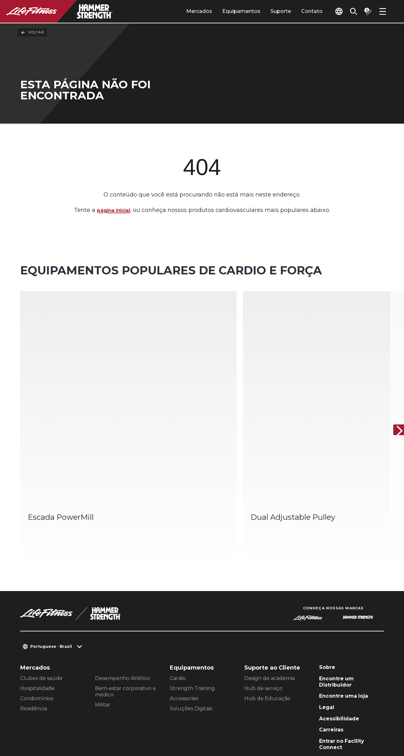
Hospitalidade (37, 608)
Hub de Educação (267, 618)
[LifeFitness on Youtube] (368, 722)
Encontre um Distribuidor (338, 603)
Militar (102, 624)
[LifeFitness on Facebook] (300, 722)
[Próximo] (394, 390)
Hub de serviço (263, 608)
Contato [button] (31, 715)
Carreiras (332, 655)
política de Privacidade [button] (51, 726)
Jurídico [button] (102, 726)
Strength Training (192, 608)
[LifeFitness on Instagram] (323, 722)
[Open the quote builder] (366, 11)
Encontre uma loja (346, 618)
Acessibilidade (341, 642)
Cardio (178, 598)
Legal (327, 630)
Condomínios (36, 618)
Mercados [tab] (188, 11)
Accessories (184, 618)
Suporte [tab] (270, 11)
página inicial (113, 210)
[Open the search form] (349, 11)
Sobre (328, 587)
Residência (33, 628)
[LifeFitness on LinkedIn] (277, 722)
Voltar (32, 32)
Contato (301, 11)
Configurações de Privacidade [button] (91, 715)
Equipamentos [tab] (230, 11)
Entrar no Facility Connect (344, 671)
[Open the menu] (382, 11)
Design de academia (269, 598)
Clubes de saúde (41, 598)
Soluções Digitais (191, 628)
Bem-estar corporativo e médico (125, 611)
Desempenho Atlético (122, 598)
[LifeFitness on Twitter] (346, 722)
